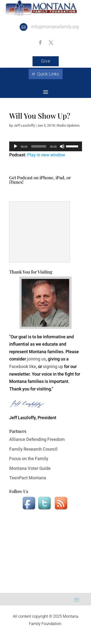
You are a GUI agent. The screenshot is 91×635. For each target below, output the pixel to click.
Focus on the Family (28, 458)
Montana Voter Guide (30, 468)
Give (45, 61)
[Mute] (62, 146)
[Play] (15, 146)
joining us (36, 358)
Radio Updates (68, 125)
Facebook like (22, 366)
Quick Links (48, 73)
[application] (45, 146)
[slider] (38, 146)
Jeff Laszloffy (24, 125)
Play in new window (46, 154)
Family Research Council (33, 449)
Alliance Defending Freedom (37, 439)
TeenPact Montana (27, 477)
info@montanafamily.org (55, 26)
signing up (53, 366)
